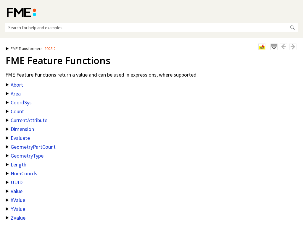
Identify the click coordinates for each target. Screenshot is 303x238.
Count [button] (15, 111)
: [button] (31, 48)
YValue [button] (15, 208)
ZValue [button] (15, 217)
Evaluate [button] (18, 138)
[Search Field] (151, 27)
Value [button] (14, 191)
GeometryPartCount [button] (31, 146)
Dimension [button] (20, 129)
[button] (292, 27)
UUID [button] (14, 182)
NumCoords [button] (21, 173)
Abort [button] (14, 84)
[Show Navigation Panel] (294, 12)
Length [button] (16, 164)
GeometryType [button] (24, 155)
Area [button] (13, 93)
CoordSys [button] (19, 102)
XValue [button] (15, 200)
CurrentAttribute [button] (26, 120)
